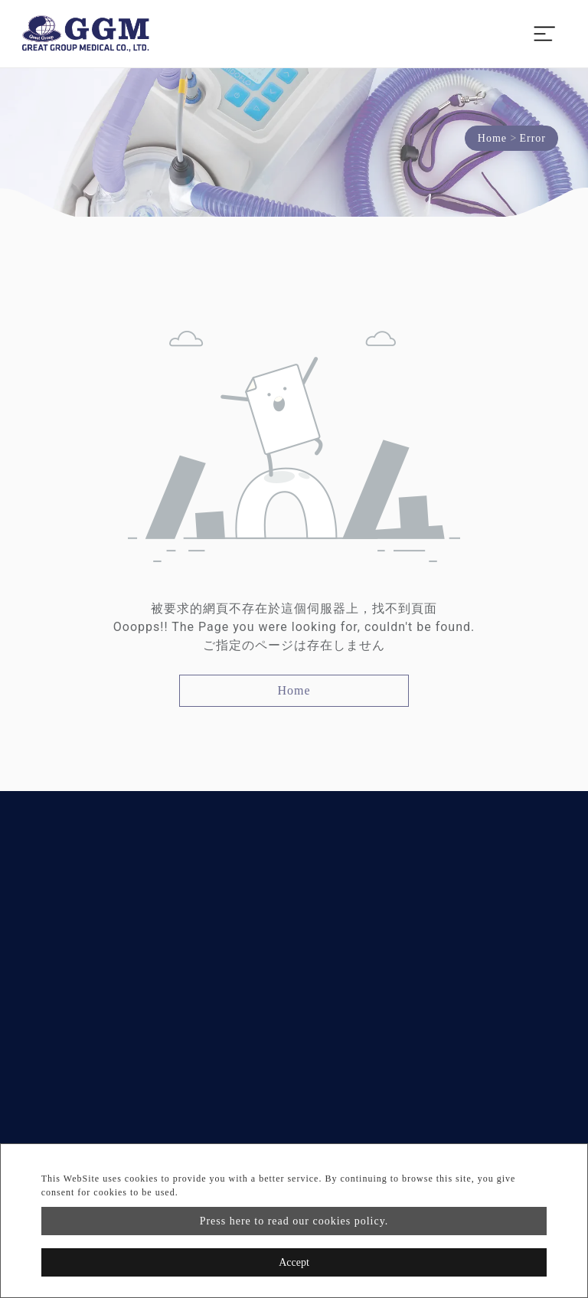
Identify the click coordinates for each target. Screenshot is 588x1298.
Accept (294, 1262)
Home (492, 138)
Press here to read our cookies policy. (294, 1221)
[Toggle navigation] (544, 33)
